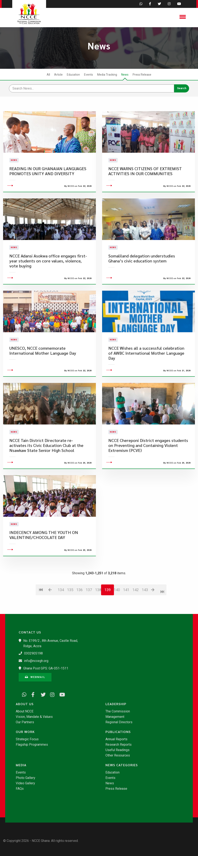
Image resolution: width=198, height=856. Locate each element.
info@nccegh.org (36, 661)
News (124, 74)
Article (58, 74)
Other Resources (117, 755)
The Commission (117, 711)
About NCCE (24, 711)
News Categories (121, 765)
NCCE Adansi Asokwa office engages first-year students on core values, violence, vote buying (48, 285)
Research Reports (118, 744)
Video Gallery (25, 783)
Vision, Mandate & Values (34, 716)
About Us (25, 704)
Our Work (25, 731)
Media (21, 765)
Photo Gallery (25, 778)
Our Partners (25, 722)
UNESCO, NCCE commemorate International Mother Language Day (42, 375)
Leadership (115, 704)
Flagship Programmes (32, 744)
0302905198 (33, 653)
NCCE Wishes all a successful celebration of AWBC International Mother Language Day (146, 377)
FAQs (20, 788)
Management (114, 716)
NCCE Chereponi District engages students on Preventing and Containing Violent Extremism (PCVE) (148, 470)
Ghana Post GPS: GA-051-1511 (45, 668)
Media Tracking (107, 74)
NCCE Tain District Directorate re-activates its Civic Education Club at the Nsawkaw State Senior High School (46, 470)
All (48, 74)
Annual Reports (116, 739)
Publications (118, 731)
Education (73, 74)
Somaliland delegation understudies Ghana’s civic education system (141, 283)
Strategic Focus (27, 739)
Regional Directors (118, 722)
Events (88, 74)
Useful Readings (117, 750)
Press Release (142, 74)
